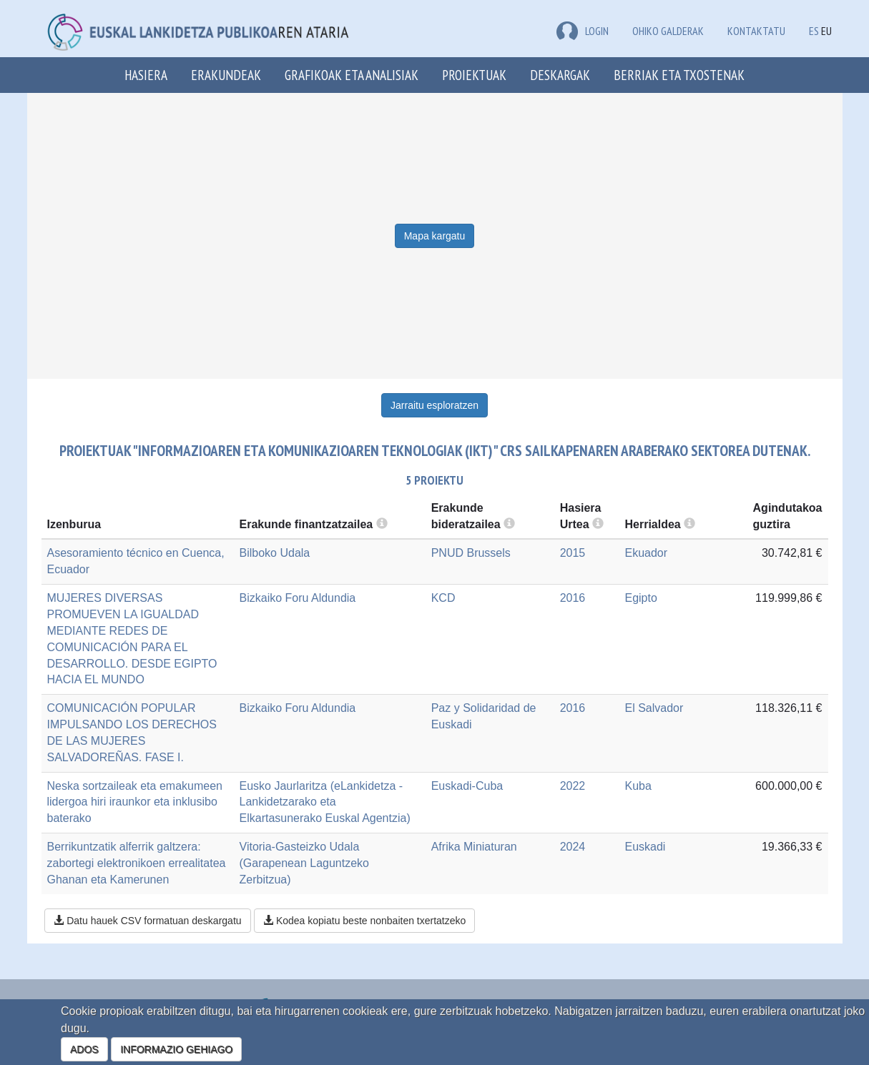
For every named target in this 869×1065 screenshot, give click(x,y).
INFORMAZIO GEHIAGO (176, 1049)
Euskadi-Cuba (467, 786)
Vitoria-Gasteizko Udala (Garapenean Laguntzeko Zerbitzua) (304, 863)
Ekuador (645, 553)
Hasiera (145, 75)
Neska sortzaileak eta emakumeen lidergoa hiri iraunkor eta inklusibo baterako (134, 802)
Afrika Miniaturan (474, 847)
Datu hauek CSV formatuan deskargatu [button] (147, 920)
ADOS (84, 1049)
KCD (443, 598)
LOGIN (582, 31)
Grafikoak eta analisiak (351, 75)
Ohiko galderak (668, 31)
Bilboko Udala (275, 553)
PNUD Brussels (471, 553)
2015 (573, 553)
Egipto (640, 598)
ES (814, 31)
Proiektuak (474, 75)
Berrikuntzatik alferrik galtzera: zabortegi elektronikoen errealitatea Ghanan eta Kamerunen (136, 863)
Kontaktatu (756, 31)
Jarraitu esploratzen (434, 405)
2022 (573, 786)
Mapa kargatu (435, 236)
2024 (573, 847)
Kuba (637, 786)
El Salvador (653, 708)
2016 (573, 598)
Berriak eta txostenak (679, 75)
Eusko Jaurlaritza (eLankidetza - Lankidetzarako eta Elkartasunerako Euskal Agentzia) (325, 802)
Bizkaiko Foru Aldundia (298, 598)
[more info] (598, 524)
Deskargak (560, 75)
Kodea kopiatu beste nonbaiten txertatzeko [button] (364, 920)
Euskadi (644, 847)
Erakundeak (226, 75)
